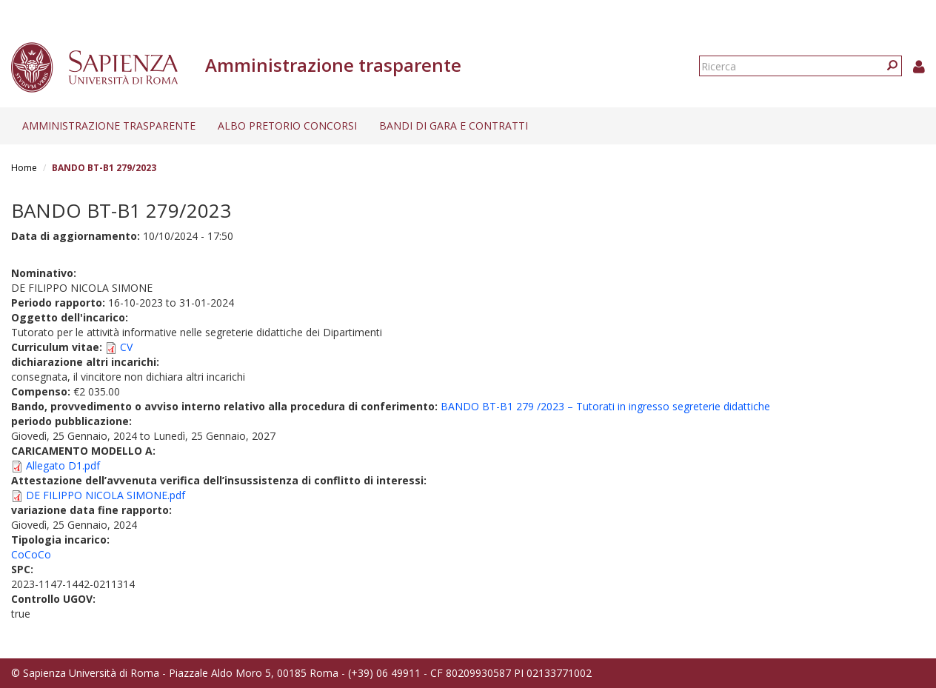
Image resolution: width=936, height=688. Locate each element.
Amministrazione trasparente (108, 125)
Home (24, 167)
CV (126, 347)
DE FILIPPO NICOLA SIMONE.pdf (105, 495)
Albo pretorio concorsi (287, 125)
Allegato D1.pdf (63, 465)
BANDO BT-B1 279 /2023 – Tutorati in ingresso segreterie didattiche (605, 406)
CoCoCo (31, 554)
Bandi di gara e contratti (453, 125)
